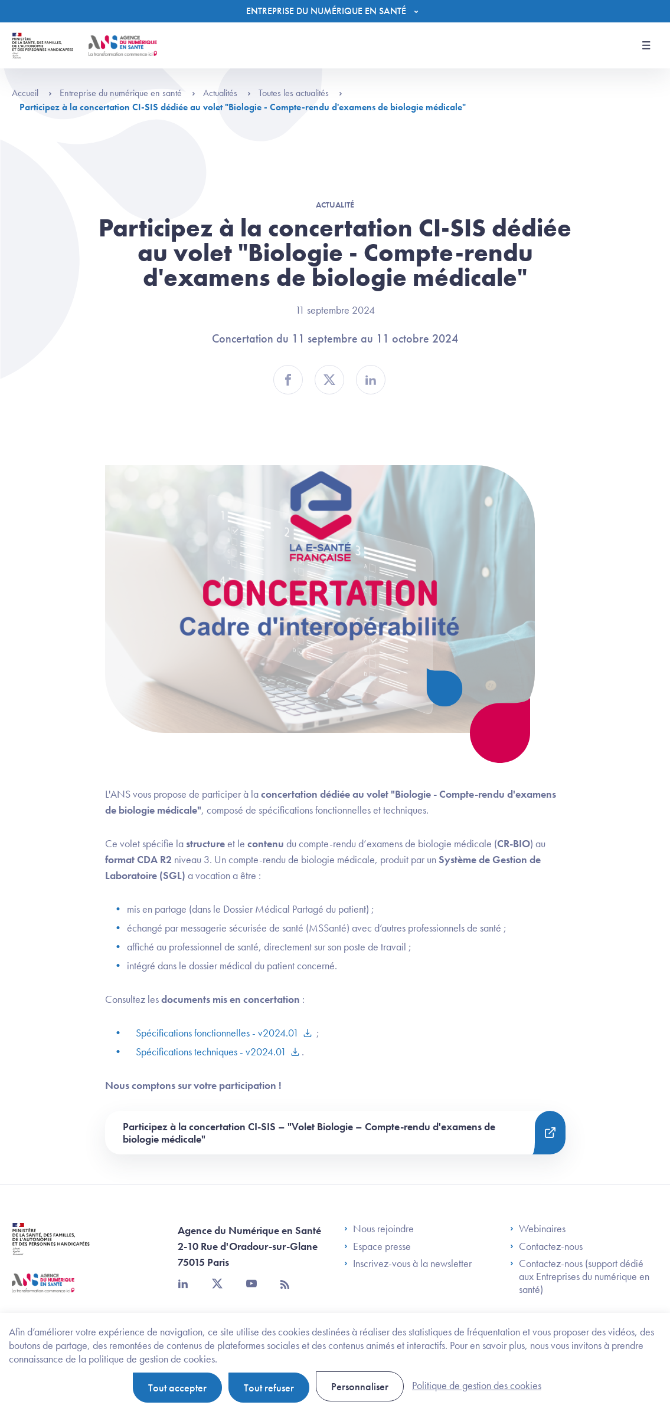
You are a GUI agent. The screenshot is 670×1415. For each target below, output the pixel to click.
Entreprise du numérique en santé (127, 93)
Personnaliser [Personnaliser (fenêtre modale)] (359, 1386)
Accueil (32, 93)
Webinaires (538, 1228)
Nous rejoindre (379, 1228)
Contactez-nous (546, 1246)
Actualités (227, 93)
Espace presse (377, 1246)
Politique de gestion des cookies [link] (476, 1385)
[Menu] (335, 11)
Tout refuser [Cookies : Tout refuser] (269, 1387)
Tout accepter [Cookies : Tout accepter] (177, 1387)
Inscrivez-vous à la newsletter (408, 1263)
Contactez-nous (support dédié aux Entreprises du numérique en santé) (579, 1276)
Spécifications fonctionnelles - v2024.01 (217, 1032)
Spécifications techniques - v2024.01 (211, 1051)
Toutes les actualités (300, 93)
